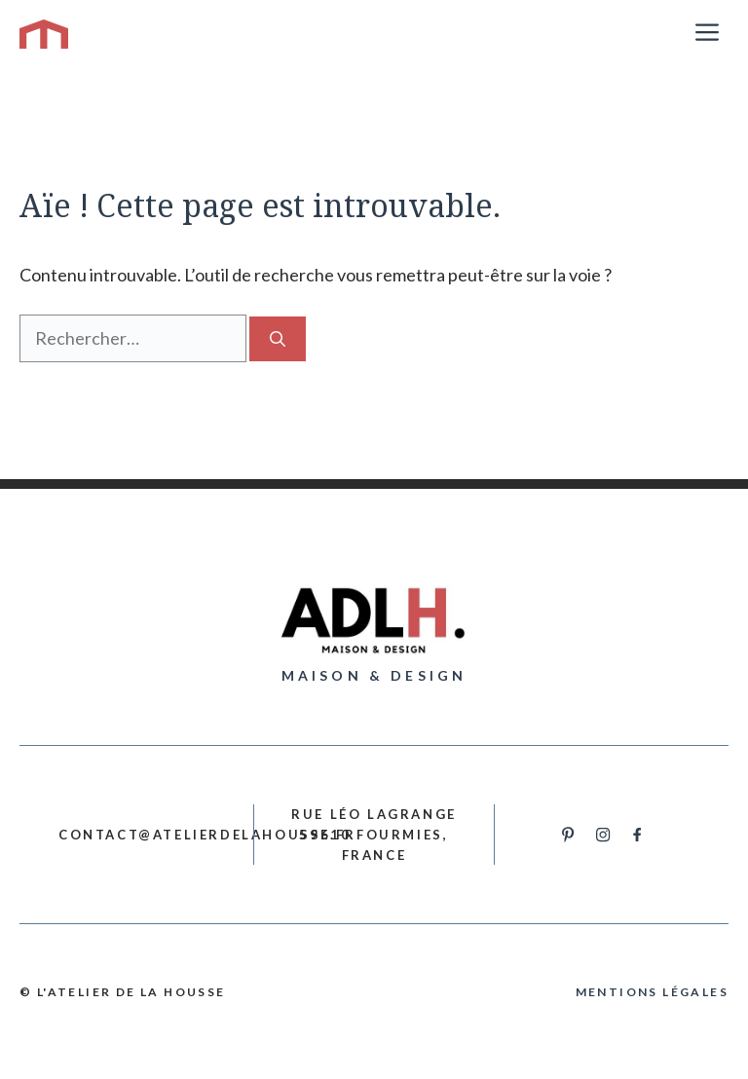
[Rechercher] (277, 338)
